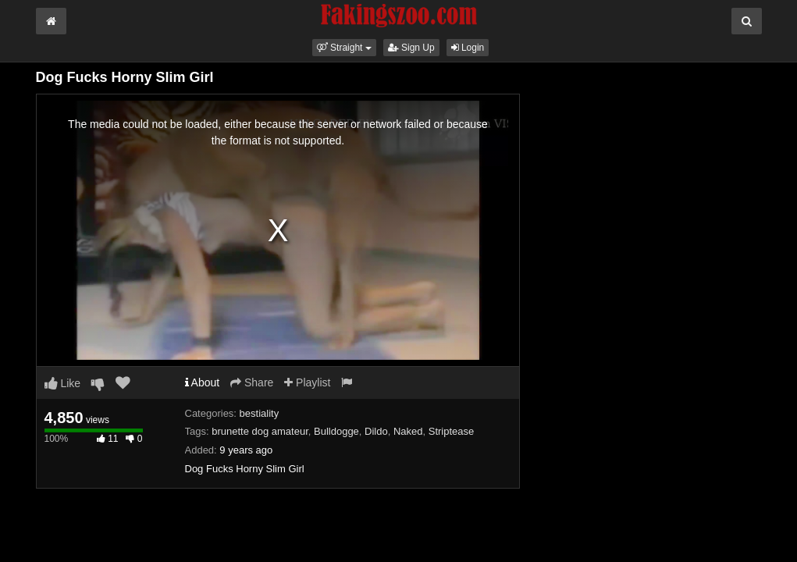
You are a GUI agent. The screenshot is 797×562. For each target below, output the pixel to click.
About (202, 382)
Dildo (376, 431)
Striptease (452, 431)
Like (62, 383)
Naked (408, 431)
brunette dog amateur (260, 431)
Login (468, 47)
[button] (344, 47)
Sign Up (411, 47)
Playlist (307, 382)
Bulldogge (336, 431)
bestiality (259, 413)
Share (251, 382)
